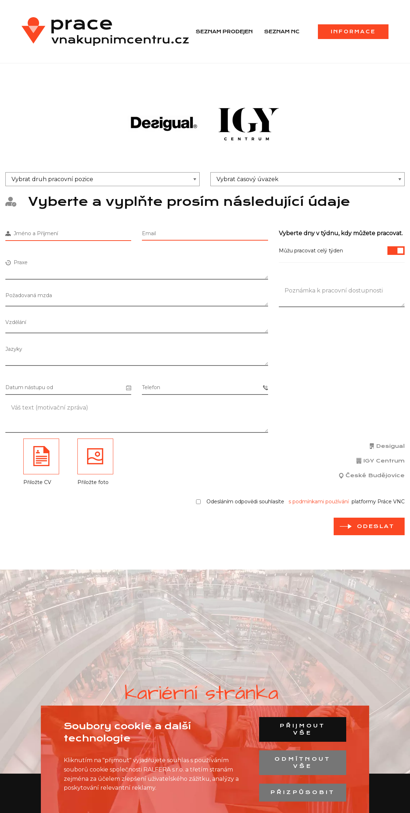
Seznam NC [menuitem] (282, 31)
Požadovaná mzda (28, 295)
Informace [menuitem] (353, 31)
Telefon (205, 387)
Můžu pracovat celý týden (342, 250)
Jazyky (13, 349)
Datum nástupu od (68, 387)
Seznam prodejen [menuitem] (224, 31)
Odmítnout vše (303, 762)
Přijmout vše (302, 729)
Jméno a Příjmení (31, 233)
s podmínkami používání (319, 501)
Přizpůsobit (302, 792)
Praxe (16, 262)
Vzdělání (15, 322)
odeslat (375, 526)
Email (149, 233)
